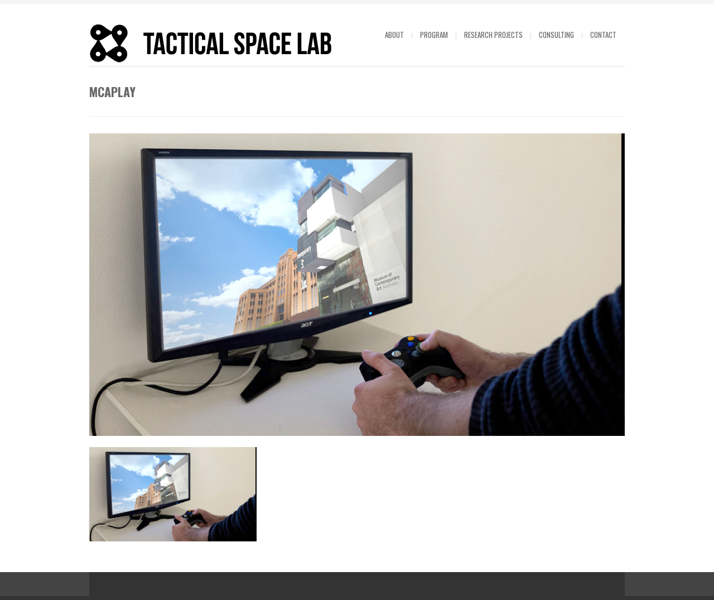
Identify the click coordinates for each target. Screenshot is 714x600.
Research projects (493, 34)
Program (434, 34)
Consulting (556, 34)
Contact (603, 34)
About (394, 34)
